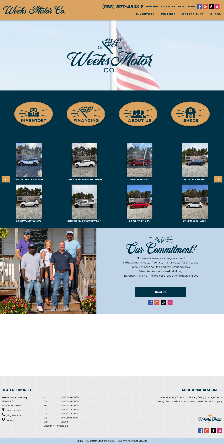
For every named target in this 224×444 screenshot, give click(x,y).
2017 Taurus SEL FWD (195, 179)
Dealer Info (193, 14)
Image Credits (215, 397)
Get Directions (13, 410)
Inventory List (167, 397)
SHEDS (215, 14)
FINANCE (168, 14)
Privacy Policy (196, 397)
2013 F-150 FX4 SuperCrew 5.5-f (84, 221)
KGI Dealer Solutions (96, 440)
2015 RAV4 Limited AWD (29, 221)
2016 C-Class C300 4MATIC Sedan (84, 179)
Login (80, 440)
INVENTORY (145, 14)
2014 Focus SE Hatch (195, 221)
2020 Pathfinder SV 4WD (29, 179)
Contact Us (12, 420)
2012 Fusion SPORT (139, 179)
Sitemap (181, 397)
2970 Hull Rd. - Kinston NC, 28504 (168, 6)
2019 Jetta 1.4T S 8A (139, 221)
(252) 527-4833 (120, 6)
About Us (160, 292)
